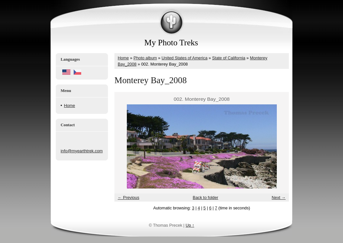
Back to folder (205, 197)
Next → (279, 197)
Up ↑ (190, 225)
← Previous (128, 197)
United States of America (184, 57)
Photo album (145, 57)
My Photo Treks (171, 42)
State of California (229, 57)
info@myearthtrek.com (82, 150)
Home (69, 105)
